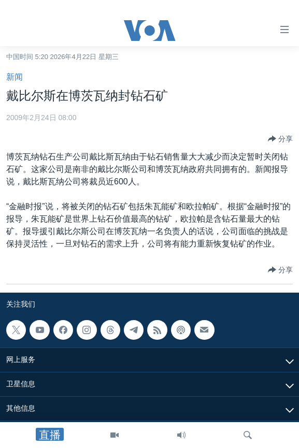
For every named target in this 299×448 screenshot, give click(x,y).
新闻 (14, 77)
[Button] (280, 139)
